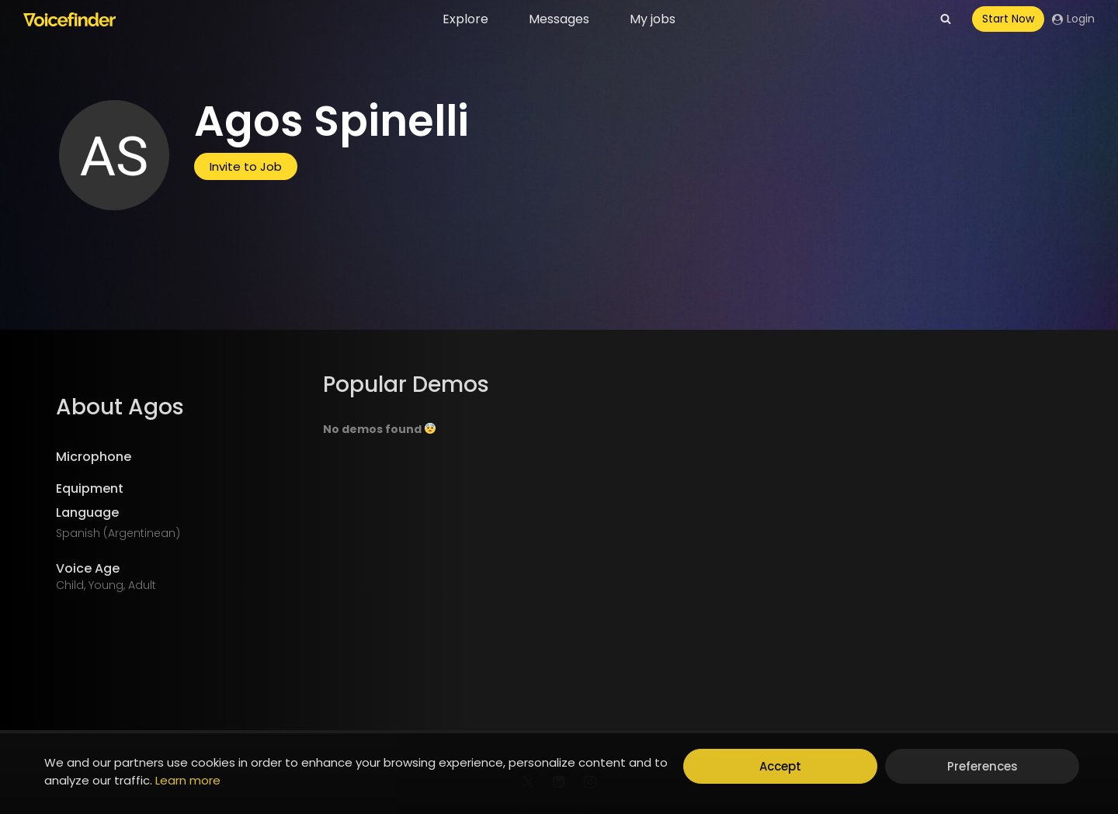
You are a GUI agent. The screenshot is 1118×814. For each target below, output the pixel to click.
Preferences (982, 766)
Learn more (187, 780)
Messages (559, 19)
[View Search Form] (946, 19)
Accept (780, 766)
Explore (465, 19)
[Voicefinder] (69, 19)
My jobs (652, 19)
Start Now (1008, 18)
